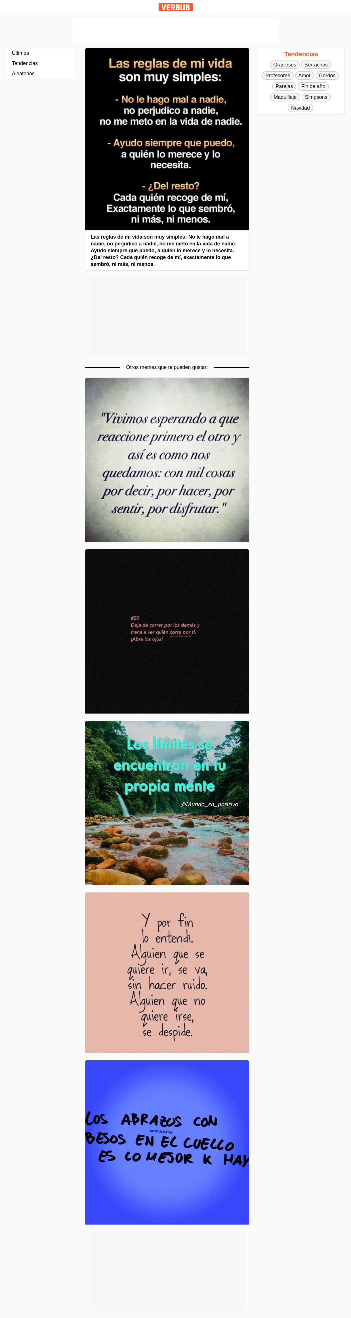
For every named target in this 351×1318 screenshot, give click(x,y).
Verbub (176, 7)
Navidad (300, 108)
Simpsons (316, 97)
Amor (305, 75)
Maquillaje (285, 97)
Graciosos (284, 65)
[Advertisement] (175, 31)
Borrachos (316, 65)
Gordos (327, 75)
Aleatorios (23, 73)
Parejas (284, 86)
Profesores (277, 75)
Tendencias (25, 63)
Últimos (20, 53)
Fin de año (313, 86)
